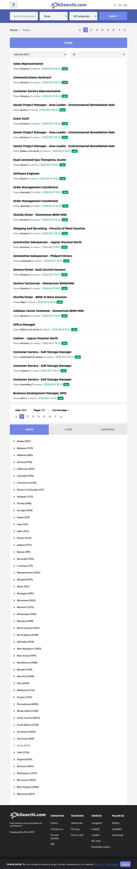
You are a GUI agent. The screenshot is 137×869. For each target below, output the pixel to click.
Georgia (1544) (25, 510)
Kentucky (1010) (25, 558)
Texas (16, 68)
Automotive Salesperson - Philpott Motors (42, 256)
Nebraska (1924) (25, 641)
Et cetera (35, 68)
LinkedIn (117, 829)
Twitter (115, 823)
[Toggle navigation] (13, 4)
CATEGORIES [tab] (107, 429)
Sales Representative (28, 64)
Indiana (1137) (24, 545)
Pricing (75, 829)
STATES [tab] (29, 429)
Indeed (95, 829)
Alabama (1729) (25, 448)
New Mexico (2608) (27, 662)
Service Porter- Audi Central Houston (39, 269)
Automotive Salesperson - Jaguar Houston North (47, 242)
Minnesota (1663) (26, 600)
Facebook (117, 835)
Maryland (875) (25, 579)
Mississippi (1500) (26, 614)
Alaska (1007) (24, 441)
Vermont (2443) (25, 766)
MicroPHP (29, 832)
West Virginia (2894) (28, 787)
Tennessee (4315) (26, 731)
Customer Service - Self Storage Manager (42, 352)
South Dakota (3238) (28, 724)
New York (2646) (25, 676)
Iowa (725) (22, 524)
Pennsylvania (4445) (28, 704)
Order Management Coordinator (35, 187)
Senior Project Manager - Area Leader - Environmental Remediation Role (64, 105)
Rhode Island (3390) (27, 711)
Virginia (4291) (24, 759)
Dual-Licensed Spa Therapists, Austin (39, 160)
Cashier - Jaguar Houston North (35, 338)
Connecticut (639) (26, 482)
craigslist (96, 823)
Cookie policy (100, 861)
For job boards (55, 836)
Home (14, 30)
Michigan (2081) (25, 593)
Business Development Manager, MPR (39, 393)
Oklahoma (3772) (26, 690)
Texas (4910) (23, 745)
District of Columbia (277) (30, 489)
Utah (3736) (23, 752)
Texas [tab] (68, 43)
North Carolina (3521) (28, 628)
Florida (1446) (24, 503)
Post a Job (77, 835)
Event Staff (21, 118)
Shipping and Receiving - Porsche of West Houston (49, 228)
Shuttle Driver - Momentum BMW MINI (40, 215)
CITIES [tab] (68, 429)
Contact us (57, 829)
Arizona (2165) (24, 462)
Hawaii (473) (23, 517)
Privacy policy (68, 861)
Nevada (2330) (24, 669)
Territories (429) (25, 738)
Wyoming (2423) (26, 794)
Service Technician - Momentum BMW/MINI (43, 283)
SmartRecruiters (100, 846)
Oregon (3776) (24, 697)
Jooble (95, 835)
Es (125, 5)
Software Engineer (26, 173)
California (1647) (26, 468)
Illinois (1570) (24, 538)
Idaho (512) (23, 531)
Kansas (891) (23, 552)
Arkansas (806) (25, 455)
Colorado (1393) (25, 475)
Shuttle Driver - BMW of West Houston (40, 297)
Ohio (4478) (23, 683)
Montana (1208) (25, 621)
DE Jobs (96, 841)
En (119, 5)
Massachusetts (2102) (28, 572)
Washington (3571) (27, 773)
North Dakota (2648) (27, 635)
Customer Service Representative (37, 91)
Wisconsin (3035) (26, 780)
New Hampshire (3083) (29, 648)
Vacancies (77, 823)
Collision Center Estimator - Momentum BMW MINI (48, 311)
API (52, 844)
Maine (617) (23, 586)
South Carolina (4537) (28, 717)
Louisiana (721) (25, 565)
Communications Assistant (32, 77)
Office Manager (24, 324)
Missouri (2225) (25, 607)
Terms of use (84, 861)
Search (113, 16)
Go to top (119, 861)
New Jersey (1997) (26, 655)
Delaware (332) (25, 496)
